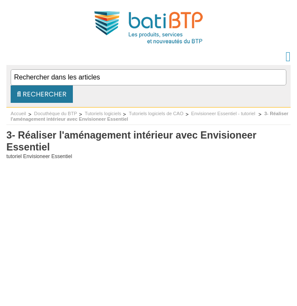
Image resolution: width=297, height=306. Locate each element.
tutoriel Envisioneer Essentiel (39, 156)
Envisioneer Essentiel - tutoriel (224, 113)
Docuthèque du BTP (55, 113)
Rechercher (41, 94)
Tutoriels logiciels (103, 113)
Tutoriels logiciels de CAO (156, 113)
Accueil (18, 113)
